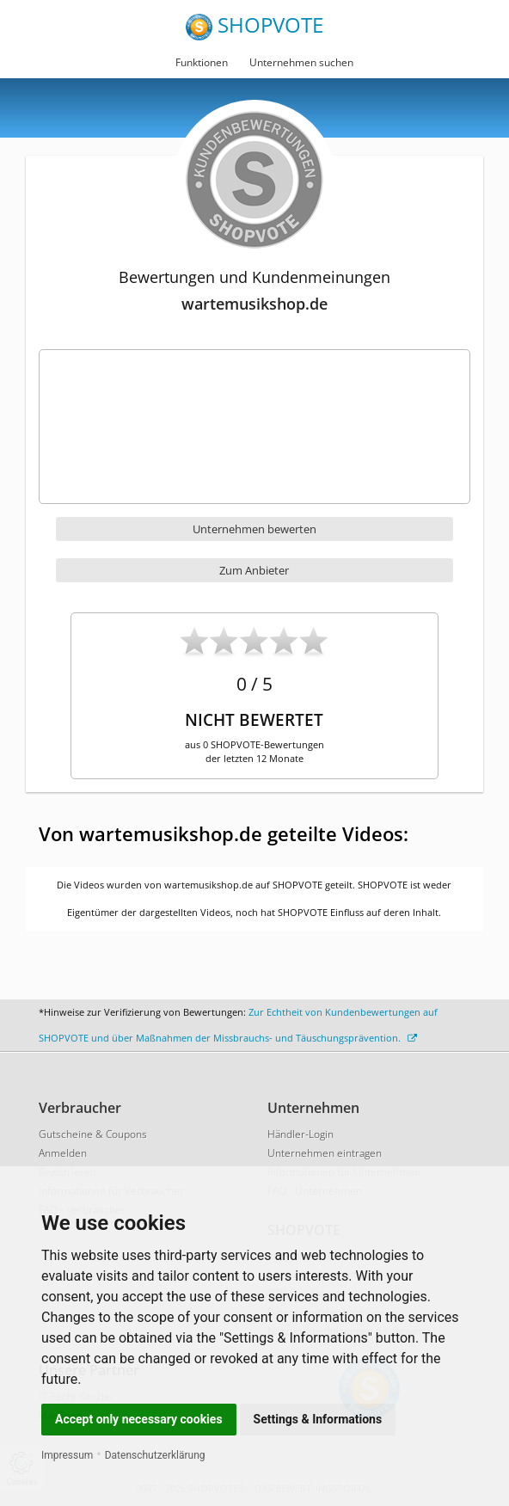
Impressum (67, 1455)
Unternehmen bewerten (254, 529)
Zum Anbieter (254, 570)
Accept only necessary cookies (139, 1419)
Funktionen (201, 62)
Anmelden (63, 1153)
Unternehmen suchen (301, 62)
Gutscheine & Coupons (93, 1134)
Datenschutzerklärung (155, 1455)
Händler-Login (300, 1134)
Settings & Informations (318, 1419)
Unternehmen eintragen (324, 1153)
